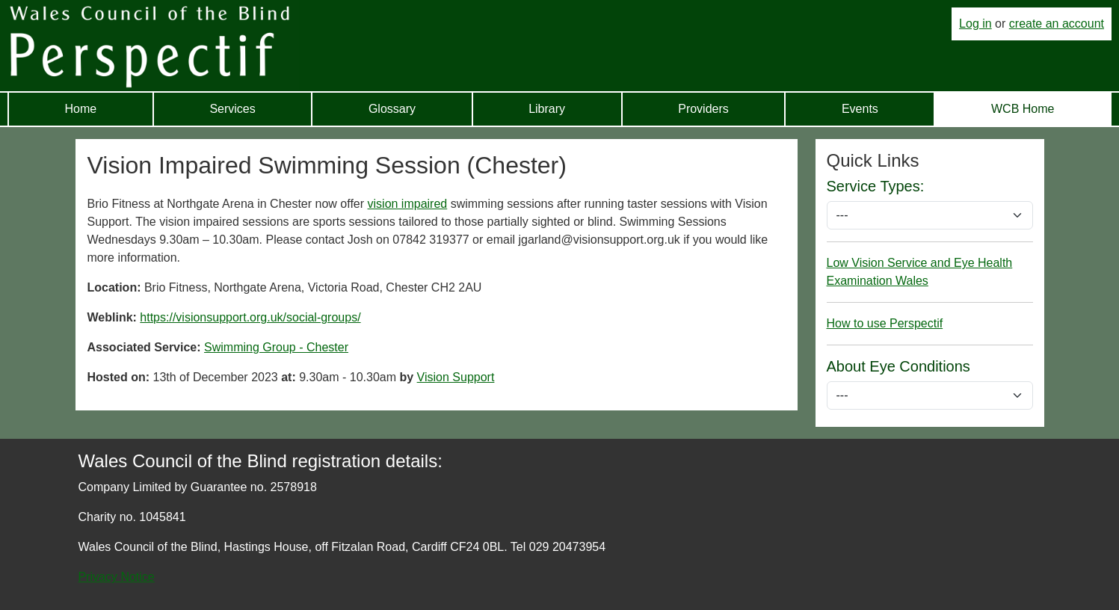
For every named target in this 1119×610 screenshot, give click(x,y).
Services (232, 108)
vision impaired (408, 203)
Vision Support (456, 377)
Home (81, 108)
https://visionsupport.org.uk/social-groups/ (250, 317)
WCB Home (1022, 108)
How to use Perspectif (885, 323)
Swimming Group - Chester (276, 347)
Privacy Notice (116, 576)
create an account (1056, 23)
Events (860, 108)
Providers (703, 108)
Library (546, 108)
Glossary (392, 108)
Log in (975, 23)
